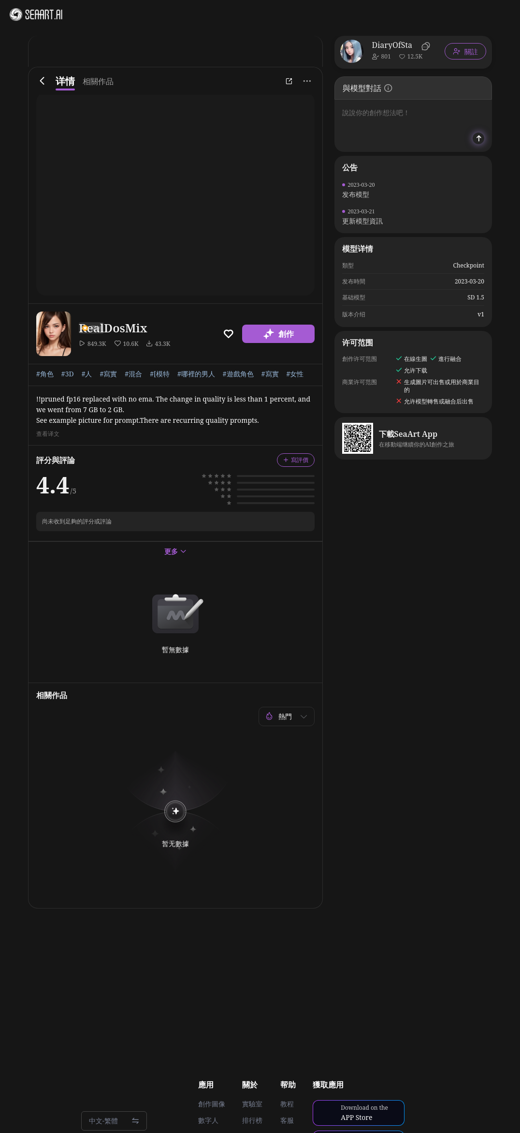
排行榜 (252, 1120)
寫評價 (295, 460)
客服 (287, 1120)
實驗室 (252, 1104)
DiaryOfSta (392, 45)
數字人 (208, 1120)
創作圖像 (211, 1104)
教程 (287, 1104)
